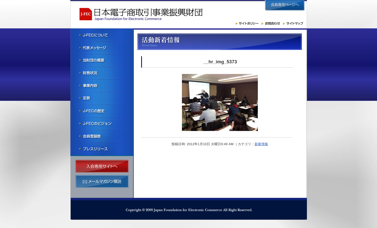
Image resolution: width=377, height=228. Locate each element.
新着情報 (261, 144)
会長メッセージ (102, 47)
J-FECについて (102, 35)
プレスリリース (102, 149)
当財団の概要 (102, 60)
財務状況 (102, 73)
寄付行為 (102, 98)
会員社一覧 (102, 136)
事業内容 (102, 85)
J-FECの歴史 (102, 111)
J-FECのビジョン (102, 123)
